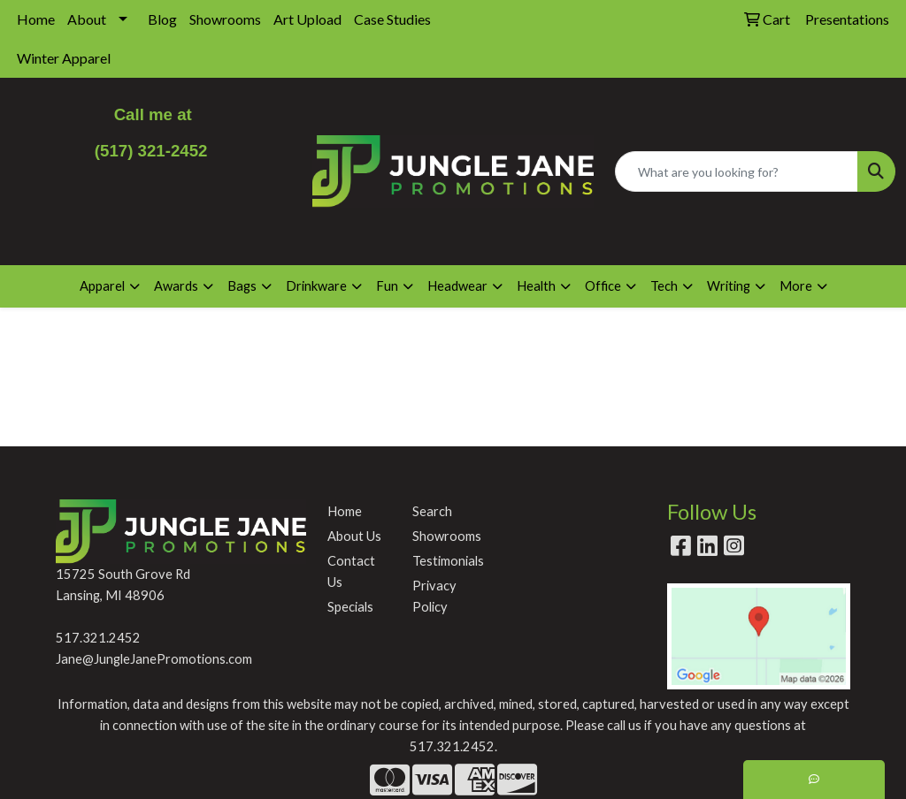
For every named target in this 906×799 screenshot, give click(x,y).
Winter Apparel (64, 57)
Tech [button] (664, 285)
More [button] (795, 285)
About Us (354, 536)
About (86, 19)
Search (432, 511)
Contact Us (351, 571)
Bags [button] (242, 285)
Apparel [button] (102, 285)
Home (36, 19)
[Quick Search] (736, 171)
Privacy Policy (434, 596)
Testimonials (444, 560)
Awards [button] (176, 285)
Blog (162, 19)
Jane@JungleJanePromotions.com (154, 658)
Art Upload (307, 19)
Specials (350, 606)
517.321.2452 (98, 637)
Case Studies (392, 19)
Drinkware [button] (316, 285)
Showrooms (225, 19)
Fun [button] (387, 285)
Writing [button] (728, 285)
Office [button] (603, 285)
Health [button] (536, 285)
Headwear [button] (457, 285)
